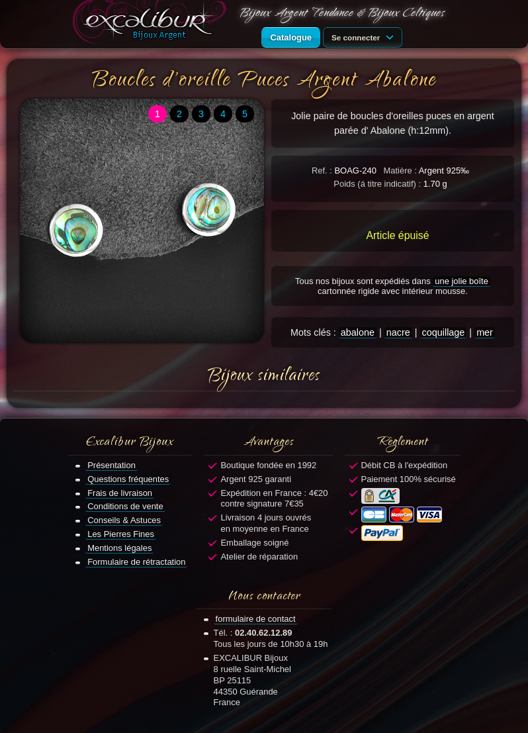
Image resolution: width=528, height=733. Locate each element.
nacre (398, 332)
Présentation (111, 465)
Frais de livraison (119, 493)
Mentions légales (119, 548)
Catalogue (291, 37)
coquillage (443, 332)
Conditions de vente (125, 506)
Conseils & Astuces (124, 520)
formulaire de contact (256, 619)
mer (484, 332)
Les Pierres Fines (120, 534)
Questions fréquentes (128, 479)
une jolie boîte (461, 281)
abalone (357, 332)
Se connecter (364, 36)
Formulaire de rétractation (136, 562)
